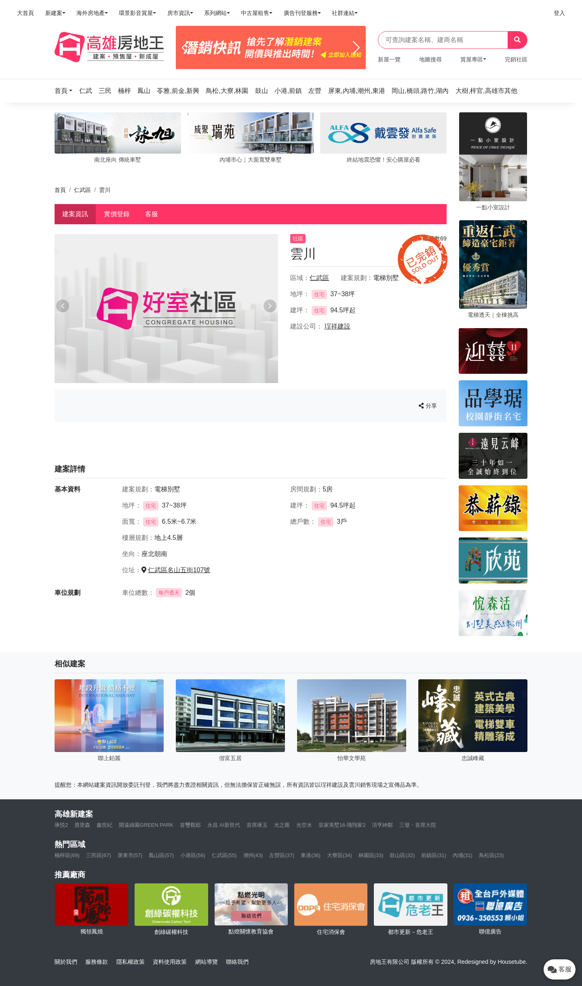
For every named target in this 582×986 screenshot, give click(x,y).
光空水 (304, 825)
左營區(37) (281, 855)
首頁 (60, 190)
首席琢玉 (257, 825)
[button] (66, 91)
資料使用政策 (170, 962)
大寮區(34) (339, 855)
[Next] (356, 48)
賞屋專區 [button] (471, 59)
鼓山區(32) (402, 855)
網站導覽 (206, 962)
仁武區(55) (224, 855)
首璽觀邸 (190, 825)
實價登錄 (117, 214)
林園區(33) (371, 855)
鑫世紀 (104, 825)
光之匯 (282, 825)
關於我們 (66, 962)
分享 (428, 405)
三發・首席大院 (417, 825)
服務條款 (96, 962)
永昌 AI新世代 (223, 825)
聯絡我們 (237, 962)
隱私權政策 (130, 962)
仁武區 (82, 190)
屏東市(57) (130, 855)
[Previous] (185, 48)
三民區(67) (98, 855)
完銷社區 (516, 59)
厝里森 (82, 825)
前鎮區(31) (433, 855)
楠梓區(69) (67, 855)
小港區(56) (192, 855)
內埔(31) (462, 855)
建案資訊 (75, 214)
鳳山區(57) (161, 855)
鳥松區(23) (491, 855)
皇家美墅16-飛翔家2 (342, 825)
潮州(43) (253, 855)
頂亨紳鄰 (382, 825)
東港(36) (311, 855)
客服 (151, 214)
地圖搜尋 (430, 59)
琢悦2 (61, 825)
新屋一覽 (389, 59)
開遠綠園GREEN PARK (146, 825)
